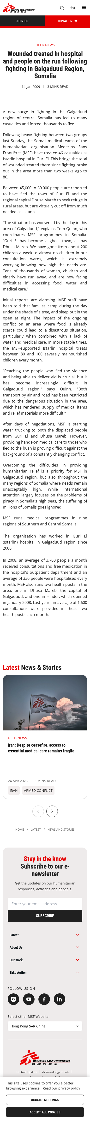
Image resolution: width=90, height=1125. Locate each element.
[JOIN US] (22, 20)
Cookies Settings (45, 1100)
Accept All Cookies (45, 1112)
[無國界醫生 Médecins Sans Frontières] (19, 8)
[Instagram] (13, 999)
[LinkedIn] (59, 999)
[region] (45, 1101)
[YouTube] (29, 999)
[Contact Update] (26, 1072)
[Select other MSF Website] (45, 1026)
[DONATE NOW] (67, 20)
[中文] (73, 8)
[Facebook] (44, 999)
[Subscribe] (45, 916)
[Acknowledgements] (55, 1072)
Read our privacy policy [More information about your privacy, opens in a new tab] (61, 1088)
